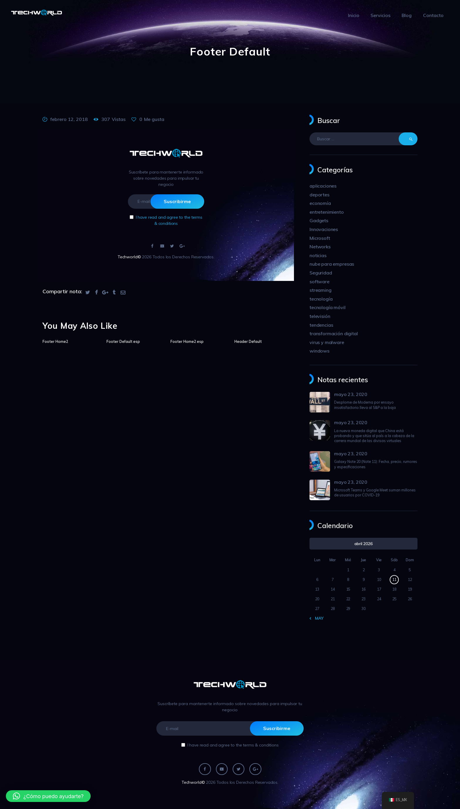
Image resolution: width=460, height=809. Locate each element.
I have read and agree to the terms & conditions (233, 745)
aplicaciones (323, 186)
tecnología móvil (328, 307)
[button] (48, 796)
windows (319, 351)
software (319, 281)
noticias (318, 255)
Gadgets (319, 220)
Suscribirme (177, 201)
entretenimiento (327, 212)
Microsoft (320, 238)
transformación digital (334, 333)
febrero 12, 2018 (69, 119)
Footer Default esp (123, 341)
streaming (321, 290)
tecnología (321, 299)
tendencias (321, 325)
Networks (320, 247)
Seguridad (321, 273)
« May (317, 618)
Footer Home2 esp (187, 341)
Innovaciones (324, 229)
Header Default (248, 341)
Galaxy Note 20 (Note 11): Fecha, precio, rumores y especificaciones (375, 464)
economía (320, 203)
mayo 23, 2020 (350, 394)
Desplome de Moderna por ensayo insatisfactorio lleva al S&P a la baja (365, 404)
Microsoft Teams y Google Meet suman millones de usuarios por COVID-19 (375, 492)
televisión (320, 316)
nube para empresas (332, 264)
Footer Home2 (55, 341)
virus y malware (327, 342)
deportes (319, 195)
